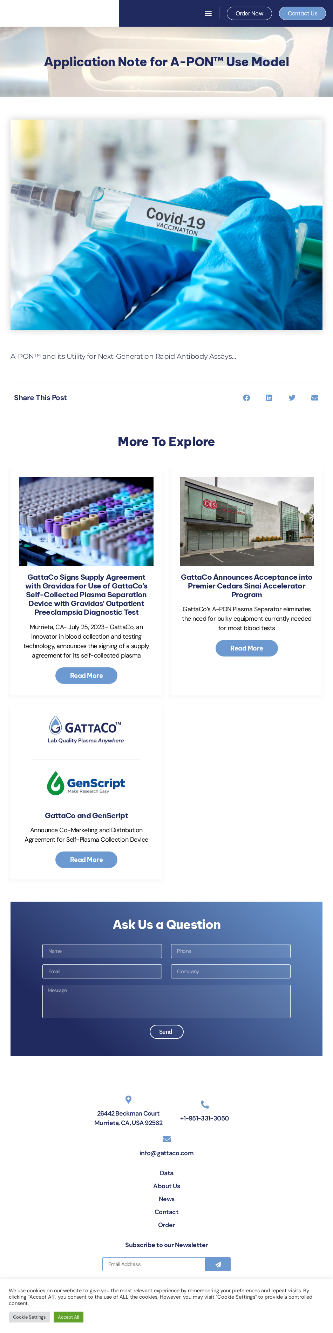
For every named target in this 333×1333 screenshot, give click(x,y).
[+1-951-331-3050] (205, 1132)
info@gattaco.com (166, 1180)
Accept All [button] (68, 1317)
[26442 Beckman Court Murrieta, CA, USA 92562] (128, 1127)
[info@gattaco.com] (167, 1167)
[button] (208, 13)
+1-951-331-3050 (204, 1146)
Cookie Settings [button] (29, 1317)
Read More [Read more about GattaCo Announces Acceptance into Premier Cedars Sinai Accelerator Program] (246, 648)
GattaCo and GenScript (86, 815)
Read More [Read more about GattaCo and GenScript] (86, 860)
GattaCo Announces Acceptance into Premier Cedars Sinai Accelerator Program (247, 585)
